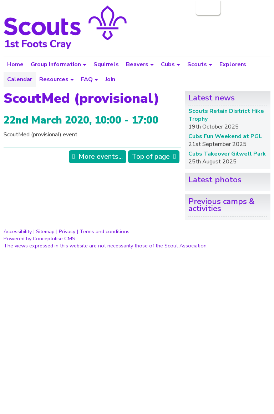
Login (207, 7)
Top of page (151, 156)
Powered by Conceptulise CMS (39, 238)
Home (15, 64)
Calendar (19, 79)
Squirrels (106, 64)
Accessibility (18, 231)
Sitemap (45, 231)
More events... (100, 156)
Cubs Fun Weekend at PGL (225, 136)
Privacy (67, 231)
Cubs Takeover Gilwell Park (227, 154)
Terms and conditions (105, 231)
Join (110, 79)
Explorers (232, 64)
